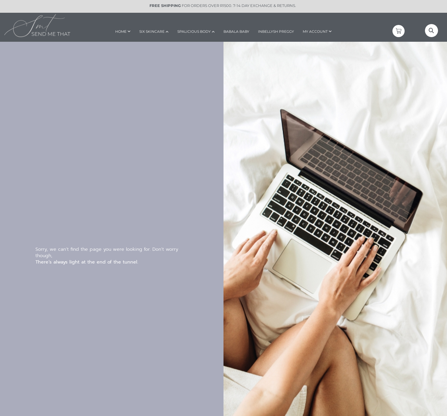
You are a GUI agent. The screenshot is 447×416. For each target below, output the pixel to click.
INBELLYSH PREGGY (276, 31)
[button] (431, 30)
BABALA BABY (236, 31)
